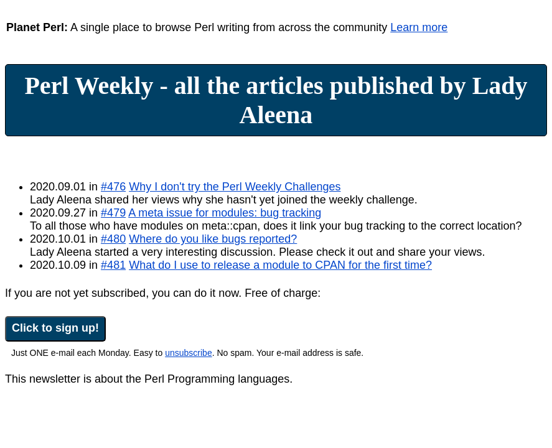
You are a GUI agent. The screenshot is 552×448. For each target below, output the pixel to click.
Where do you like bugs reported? (213, 239)
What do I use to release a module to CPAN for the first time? (280, 265)
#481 (113, 265)
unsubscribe (188, 353)
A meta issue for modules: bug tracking (224, 213)
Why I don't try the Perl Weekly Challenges (234, 186)
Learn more (418, 27)
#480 (113, 239)
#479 (113, 213)
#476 (113, 186)
